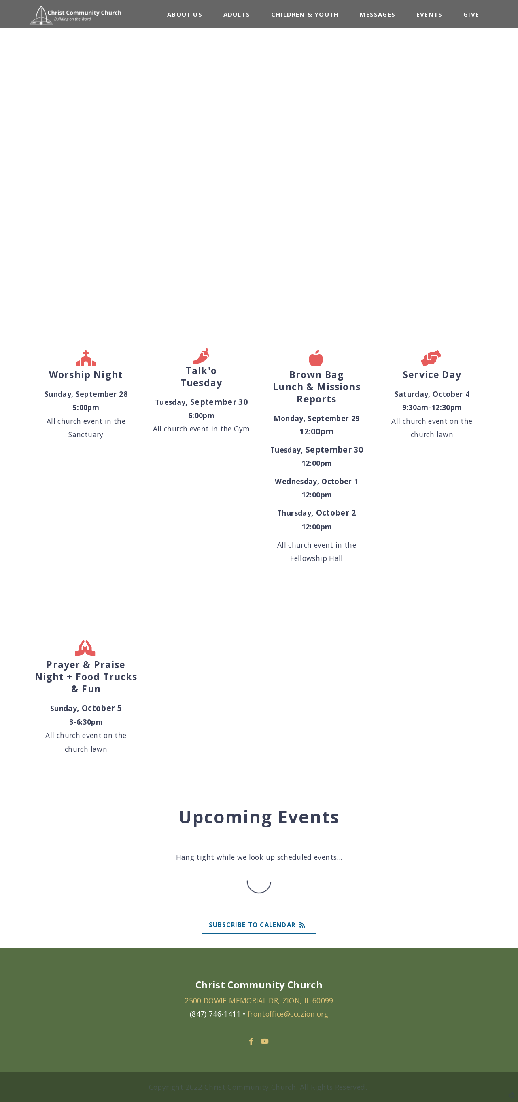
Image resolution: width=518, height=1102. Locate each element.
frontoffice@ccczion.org (288, 1014)
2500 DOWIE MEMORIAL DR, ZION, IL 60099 (259, 1000)
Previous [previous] (14, 162)
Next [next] (504, 162)
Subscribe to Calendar (259, 925)
